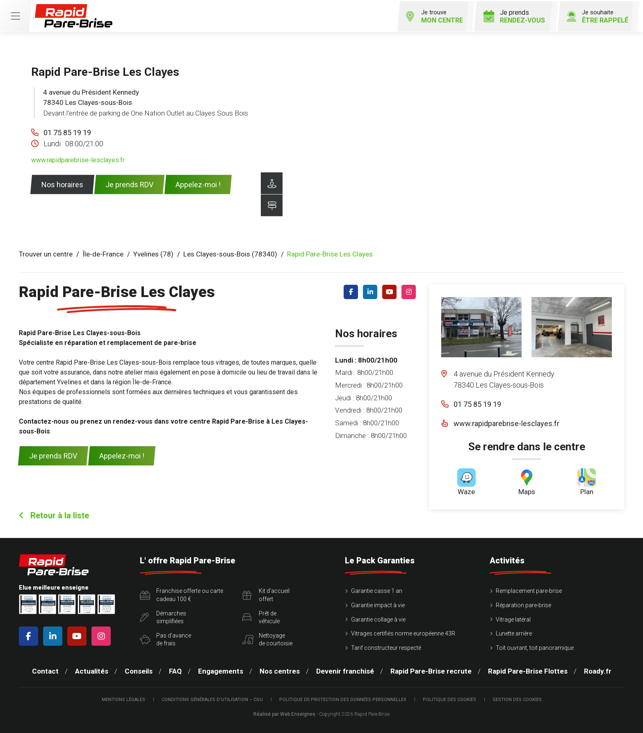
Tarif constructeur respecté (386, 646)
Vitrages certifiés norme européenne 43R (403, 632)
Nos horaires (62, 183)
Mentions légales (123, 698)
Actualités (91, 670)
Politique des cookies (449, 698)
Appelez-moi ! (198, 183)
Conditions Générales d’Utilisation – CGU (212, 698)
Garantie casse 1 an (376, 590)
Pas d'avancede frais (165, 638)
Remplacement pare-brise (529, 590)
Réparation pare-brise (523, 604)
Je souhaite (594, 15)
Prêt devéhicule (261, 616)
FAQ (175, 670)
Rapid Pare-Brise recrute (431, 670)
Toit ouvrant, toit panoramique (535, 646)
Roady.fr (597, 670)
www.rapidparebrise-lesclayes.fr (78, 159)
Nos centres (280, 670)
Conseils (139, 670)
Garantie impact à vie (378, 604)
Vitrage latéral (513, 618)
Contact (45, 670)
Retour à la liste (54, 515)
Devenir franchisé (345, 670)
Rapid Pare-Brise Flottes (528, 670)
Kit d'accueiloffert (266, 594)
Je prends (510, 15)
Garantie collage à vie (378, 618)
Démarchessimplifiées (163, 616)
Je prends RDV (129, 183)
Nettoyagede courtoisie (267, 638)
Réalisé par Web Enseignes (284, 713)
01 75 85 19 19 (67, 131)
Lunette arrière (514, 632)
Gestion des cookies (517, 698)
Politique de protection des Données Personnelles (342, 698)
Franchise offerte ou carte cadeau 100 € (181, 594)
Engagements (220, 670)
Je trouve (428, 15)
